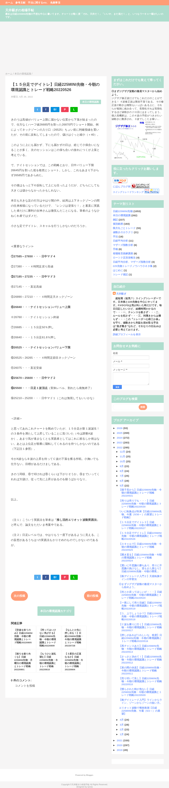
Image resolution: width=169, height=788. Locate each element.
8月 (122, 471)
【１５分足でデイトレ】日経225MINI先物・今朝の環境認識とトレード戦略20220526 (140, 536)
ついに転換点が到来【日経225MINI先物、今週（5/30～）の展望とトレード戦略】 (140, 514)
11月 (123, 456)
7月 (122, 475)
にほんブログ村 (122, 186)
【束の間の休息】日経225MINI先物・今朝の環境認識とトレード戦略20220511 (140, 670)
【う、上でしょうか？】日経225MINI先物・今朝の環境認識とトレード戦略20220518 (140, 616)
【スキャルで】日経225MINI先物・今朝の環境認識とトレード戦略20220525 (140, 546)
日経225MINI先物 (123, 211)
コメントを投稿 (25, 685)
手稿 (115, 249)
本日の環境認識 (90, 102)
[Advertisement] (84, 46)
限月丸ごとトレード (124, 228)
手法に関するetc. (38, 2)
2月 (122, 729)
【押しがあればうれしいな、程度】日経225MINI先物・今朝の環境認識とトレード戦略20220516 (140, 638)
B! (55, 109)
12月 (123, 451)
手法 (115, 236)
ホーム (9, 2)
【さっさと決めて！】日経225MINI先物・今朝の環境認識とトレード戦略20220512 (140, 659)
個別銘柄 (118, 223)
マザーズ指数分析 (123, 245)
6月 (122, 480)
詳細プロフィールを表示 (127, 334)
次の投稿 (19, 595)
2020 (120, 745)
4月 (122, 719)
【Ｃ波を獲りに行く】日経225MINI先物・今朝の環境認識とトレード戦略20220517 (140, 627)
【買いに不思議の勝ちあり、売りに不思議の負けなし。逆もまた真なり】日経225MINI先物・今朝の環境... (140, 568)
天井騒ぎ (121, 293)
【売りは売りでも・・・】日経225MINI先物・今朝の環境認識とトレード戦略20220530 (140, 503)
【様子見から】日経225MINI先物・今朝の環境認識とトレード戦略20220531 (140, 492)
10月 (123, 461)
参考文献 (20, 2)
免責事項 (55, 2)
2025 (120, 433)
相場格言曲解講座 (123, 253)
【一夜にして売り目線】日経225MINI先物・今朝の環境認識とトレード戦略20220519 (140, 605)
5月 (122, 485)
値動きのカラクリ (123, 232)
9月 (122, 466)
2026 (120, 428)
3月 (122, 724)
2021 (120, 740)
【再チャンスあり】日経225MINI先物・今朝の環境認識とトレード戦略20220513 (140, 648)
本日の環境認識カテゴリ (56, 611)
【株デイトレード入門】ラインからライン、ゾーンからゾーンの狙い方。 (140, 701)
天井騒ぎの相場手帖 (19, 10)
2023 (120, 442)
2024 (120, 437)
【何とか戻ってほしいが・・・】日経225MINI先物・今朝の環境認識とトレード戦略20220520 (140, 594)
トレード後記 (120, 274)
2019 (120, 750)
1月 (122, 734)
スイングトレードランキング (128, 192)
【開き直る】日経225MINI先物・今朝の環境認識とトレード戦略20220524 (140, 557)
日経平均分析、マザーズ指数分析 (132, 261)
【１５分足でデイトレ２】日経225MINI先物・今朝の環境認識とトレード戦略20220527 (140, 525)
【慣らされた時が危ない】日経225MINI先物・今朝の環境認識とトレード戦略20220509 (140, 692)
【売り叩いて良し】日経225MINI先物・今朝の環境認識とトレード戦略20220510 (140, 681)
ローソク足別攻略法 (124, 257)
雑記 (115, 219)
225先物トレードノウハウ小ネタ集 (133, 266)
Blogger (89, 775)
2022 (120, 447)
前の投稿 (92, 595)
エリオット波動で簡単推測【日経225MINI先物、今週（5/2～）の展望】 (139, 710)
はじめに (118, 270)
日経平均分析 (120, 240)
